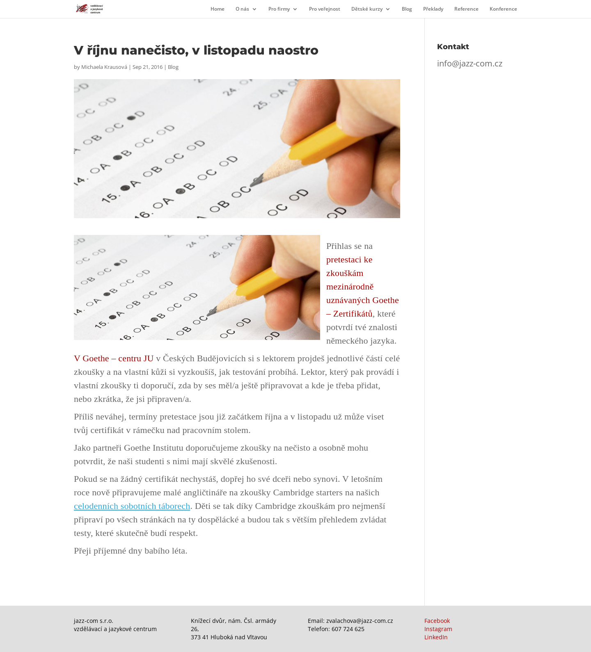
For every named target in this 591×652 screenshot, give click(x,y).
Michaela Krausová (104, 67)
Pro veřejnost (324, 9)
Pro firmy (279, 9)
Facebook (437, 621)
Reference (466, 9)
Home (217, 9)
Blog (407, 9)
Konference (503, 9)
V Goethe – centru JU (114, 358)
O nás (242, 9)
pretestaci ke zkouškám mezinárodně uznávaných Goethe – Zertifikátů (362, 286)
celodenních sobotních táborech (132, 506)
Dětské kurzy (367, 9)
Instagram (438, 629)
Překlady (433, 9)
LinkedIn (436, 637)
